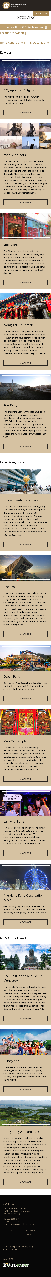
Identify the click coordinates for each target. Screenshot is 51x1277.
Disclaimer (30, 1230)
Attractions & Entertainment (25, 27)
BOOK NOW (41, 13)
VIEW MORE (25, 112)
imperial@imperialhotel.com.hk (21, 1224)
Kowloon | (19, 33)
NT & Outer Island (37, 42)
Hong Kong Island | (12, 42)
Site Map (29, 1234)
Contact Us (7, 1230)
